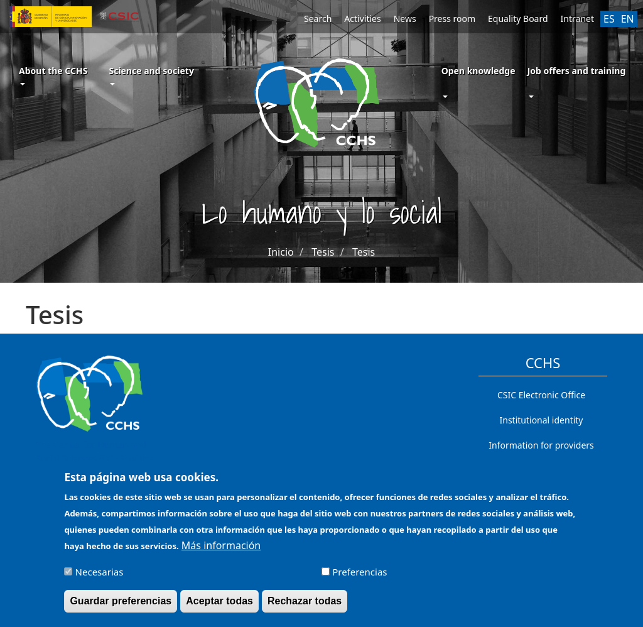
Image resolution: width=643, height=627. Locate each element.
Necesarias (99, 576)
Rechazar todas (304, 606)
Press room (452, 19)
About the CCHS (53, 75)
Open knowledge (478, 71)
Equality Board (518, 19)
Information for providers (541, 445)
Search (318, 19)
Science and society (151, 75)
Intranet (577, 19)
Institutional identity (541, 420)
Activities (362, 19)
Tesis (322, 252)
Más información (221, 550)
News (405, 19)
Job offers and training (576, 71)
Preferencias (359, 576)
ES (609, 19)
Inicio (281, 252)
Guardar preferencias (120, 606)
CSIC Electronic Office (541, 395)
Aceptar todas (219, 606)
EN (627, 19)
